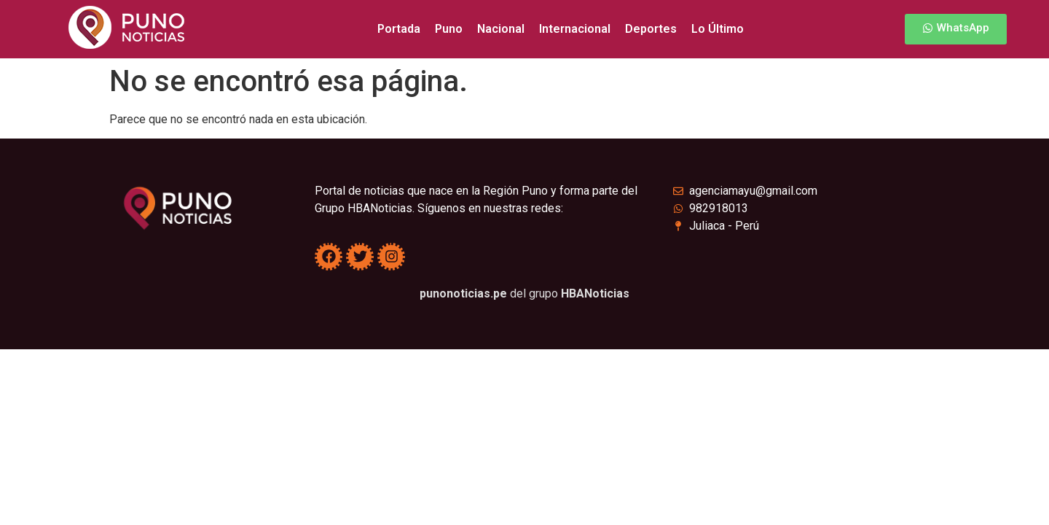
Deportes (651, 29)
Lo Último (717, 29)
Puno (449, 29)
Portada (398, 29)
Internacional (574, 29)
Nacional (500, 29)
